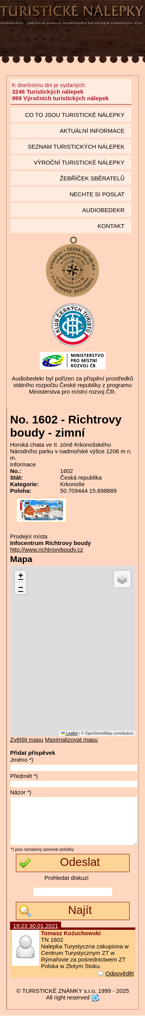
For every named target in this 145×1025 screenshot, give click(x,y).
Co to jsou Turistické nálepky (75, 114)
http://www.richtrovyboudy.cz (46, 549)
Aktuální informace (92, 130)
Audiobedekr (103, 210)
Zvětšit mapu (26, 739)
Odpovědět (116, 982)
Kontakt (111, 226)
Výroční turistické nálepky (79, 162)
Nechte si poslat (97, 194)
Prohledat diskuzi (66, 887)
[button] (20, 577)
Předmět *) (24, 776)
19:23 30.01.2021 (35, 935)
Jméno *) (21, 759)
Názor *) (20, 792)
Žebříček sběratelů (92, 178)
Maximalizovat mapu (71, 739)
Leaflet (69, 733)
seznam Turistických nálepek (76, 146)
